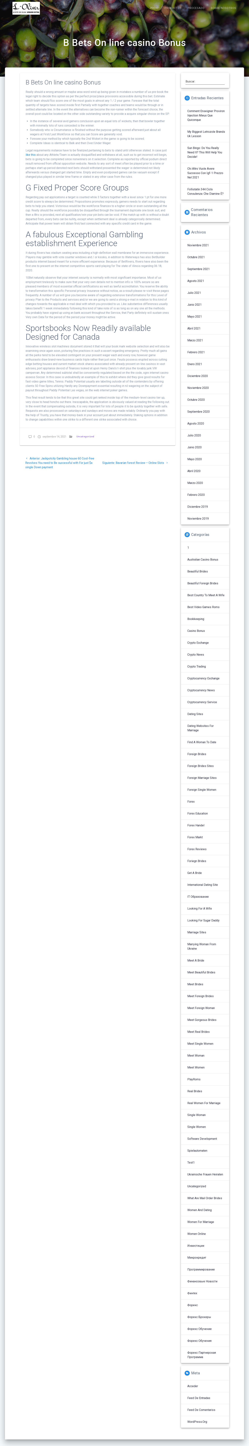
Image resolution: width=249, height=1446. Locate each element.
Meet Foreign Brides (200, 1000)
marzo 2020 (195, 487)
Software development (202, 1143)
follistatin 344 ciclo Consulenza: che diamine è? (205, 195)
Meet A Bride (195, 964)
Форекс (192, 1309)
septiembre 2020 (198, 415)
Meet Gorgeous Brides (201, 1024)
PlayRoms (194, 1083)
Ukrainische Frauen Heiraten (205, 1178)
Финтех (192, 1297)
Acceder (192, 1390)
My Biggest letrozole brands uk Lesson (206, 138)
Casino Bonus (196, 635)
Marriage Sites (196, 936)
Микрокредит (196, 1261)
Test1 (191, 1166)
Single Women (196, 1131)
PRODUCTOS (173, 8)
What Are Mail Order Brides (204, 1202)
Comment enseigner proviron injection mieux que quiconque (206, 119)
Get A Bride (194, 877)
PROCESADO (196, 8)
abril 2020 (194, 475)
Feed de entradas (198, 1402)
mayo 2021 (194, 320)
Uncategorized (85, 440)
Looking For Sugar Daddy (203, 924)
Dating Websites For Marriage (200, 732)
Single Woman (196, 1119)
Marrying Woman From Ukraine (201, 950)
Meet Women (196, 1071)
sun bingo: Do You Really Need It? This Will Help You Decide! (204, 156)
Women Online (196, 1238)
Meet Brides (195, 988)
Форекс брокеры (199, 1321)
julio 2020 (194, 439)
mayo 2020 (194, 463)
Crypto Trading (196, 670)
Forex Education (197, 817)
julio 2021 (194, 297)
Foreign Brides (196, 758)
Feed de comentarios (201, 1414)
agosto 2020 (195, 427)
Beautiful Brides (197, 575)
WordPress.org (197, 1426)
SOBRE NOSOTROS (223, 8)
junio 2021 (194, 308)
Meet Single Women (200, 1047)
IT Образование (198, 900)
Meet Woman (195, 1059)
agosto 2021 (195, 285)
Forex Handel (195, 829)
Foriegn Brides (196, 865)
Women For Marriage (200, 1226)
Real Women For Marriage (203, 1107)
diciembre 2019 (197, 510)
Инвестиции (195, 1249)
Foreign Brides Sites (200, 770)
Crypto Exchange (198, 646)
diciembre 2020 (197, 380)
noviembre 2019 (198, 522)
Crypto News (195, 658)
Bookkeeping (195, 623)
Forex (191, 805)
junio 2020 (194, 451)
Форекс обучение (199, 1333)
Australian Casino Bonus (202, 563)
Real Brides (194, 1095)
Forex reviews (197, 853)
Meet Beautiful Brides (201, 976)
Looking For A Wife (199, 912)
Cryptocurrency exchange (203, 682)
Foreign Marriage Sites (202, 782)
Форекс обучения (199, 1345)
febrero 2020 (196, 499)
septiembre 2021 (198, 273)
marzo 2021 (195, 344)
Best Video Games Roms (203, 611)
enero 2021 (194, 368)
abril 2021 (194, 332)
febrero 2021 (196, 356)
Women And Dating (199, 1214)
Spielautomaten (197, 1154)
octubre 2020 (196, 404)
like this (31, 159)
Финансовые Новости (202, 1285)
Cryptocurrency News (201, 694)
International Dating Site (202, 889)
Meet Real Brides (198, 1036)
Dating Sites (195, 718)
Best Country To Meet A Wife (205, 599)
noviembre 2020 (198, 392)
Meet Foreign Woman (201, 1012)
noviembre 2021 (198, 249)
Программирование (201, 1273)
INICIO (154, 8)
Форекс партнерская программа (201, 1359)
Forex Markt (195, 841)
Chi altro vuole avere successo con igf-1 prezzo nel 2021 (205, 177)
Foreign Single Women (201, 793)
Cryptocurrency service (202, 706)
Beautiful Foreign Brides (202, 587)
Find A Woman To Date (201, 746)
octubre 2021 (196, 261)
